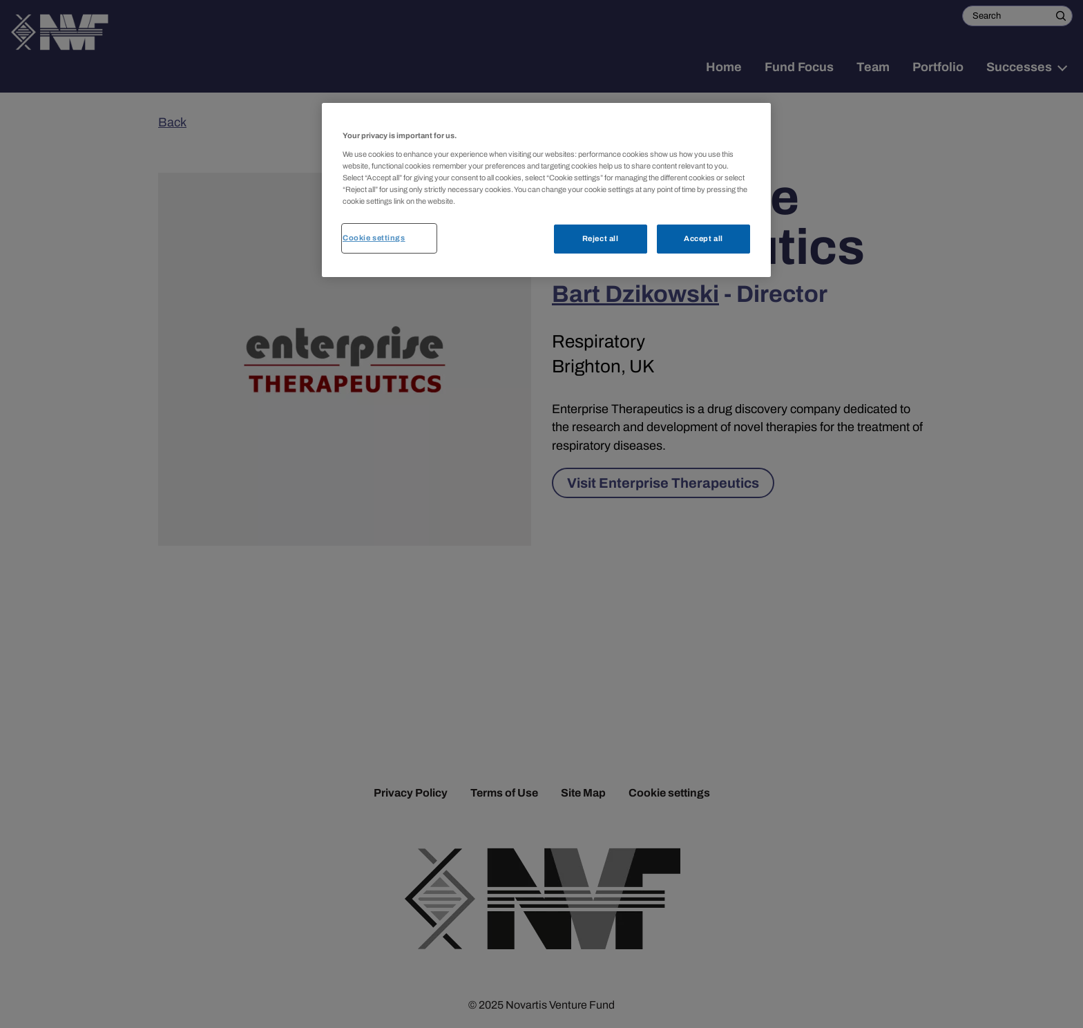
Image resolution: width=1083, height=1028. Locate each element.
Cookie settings (374, 238)
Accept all (703, 238)
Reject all (600, 238)
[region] (546, 190)
